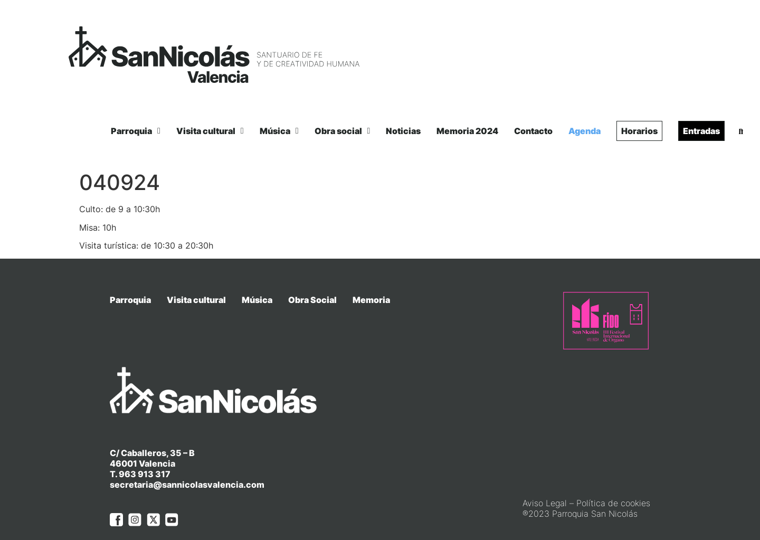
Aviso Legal (544, 482)
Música (279, 130)
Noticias (403, 131)
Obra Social (312, 300)
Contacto (533, 131)
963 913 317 (144, 454)
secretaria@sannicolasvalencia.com (187, 464)
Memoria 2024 (467, 131)
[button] (741, 131)
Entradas (701, 131)
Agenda (584, 131)
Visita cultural (210, 130)
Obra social (342, 130)
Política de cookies (613, 482)
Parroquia (135, 130)
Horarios (639, 131)
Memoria (371, 300)
